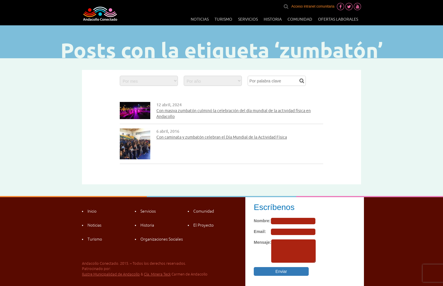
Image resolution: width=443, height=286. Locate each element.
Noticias (200, 19)
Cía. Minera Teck (157, 274)
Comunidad (299, 19)
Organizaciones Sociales (161, 239)
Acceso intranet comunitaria (312, 6)
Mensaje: (262, 242)
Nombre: (262, 220)
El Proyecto (203, 225)
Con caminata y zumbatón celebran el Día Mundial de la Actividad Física (221, 137)
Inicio (92, 211)
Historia (273, 19)
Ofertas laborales (338, 19)
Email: (260, 231)
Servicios (248, 19)
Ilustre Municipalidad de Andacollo (111, 274)
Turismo (223, 19)
